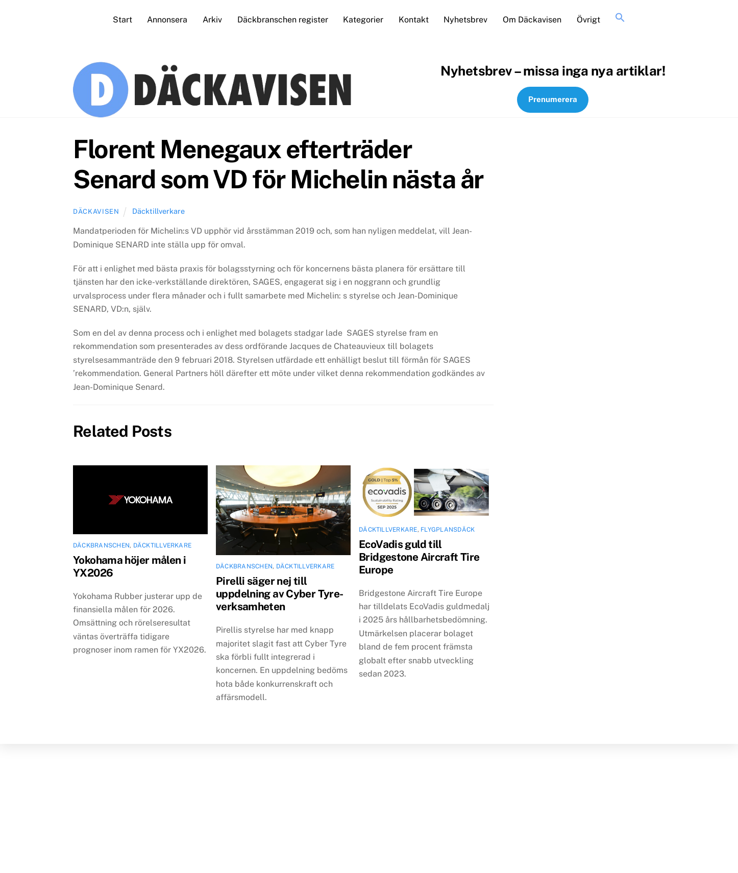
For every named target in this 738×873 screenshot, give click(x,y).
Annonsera (167, 19)
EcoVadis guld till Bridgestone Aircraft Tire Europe (419, 557)
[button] (620, 18)
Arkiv (212, 19)
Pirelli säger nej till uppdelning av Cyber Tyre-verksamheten (279, 594)
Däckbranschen (101, 545)
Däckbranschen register (282, 19)
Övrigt (588, 19)
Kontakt (414, 19)
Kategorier (363, 19)
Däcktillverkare (158, 211)
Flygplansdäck (448, 529)
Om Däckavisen (532, 19)
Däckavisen (96, 211)
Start (122, 19)
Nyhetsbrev (465, 19)
